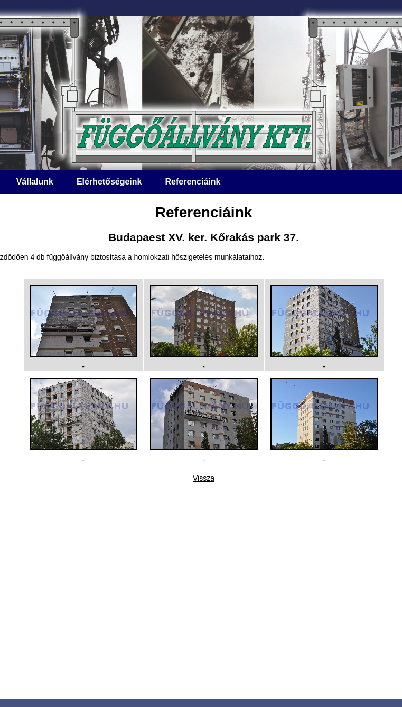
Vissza (203, 478)
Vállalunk (34, 181)
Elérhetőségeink (109, 181)
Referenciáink (192, 181)
